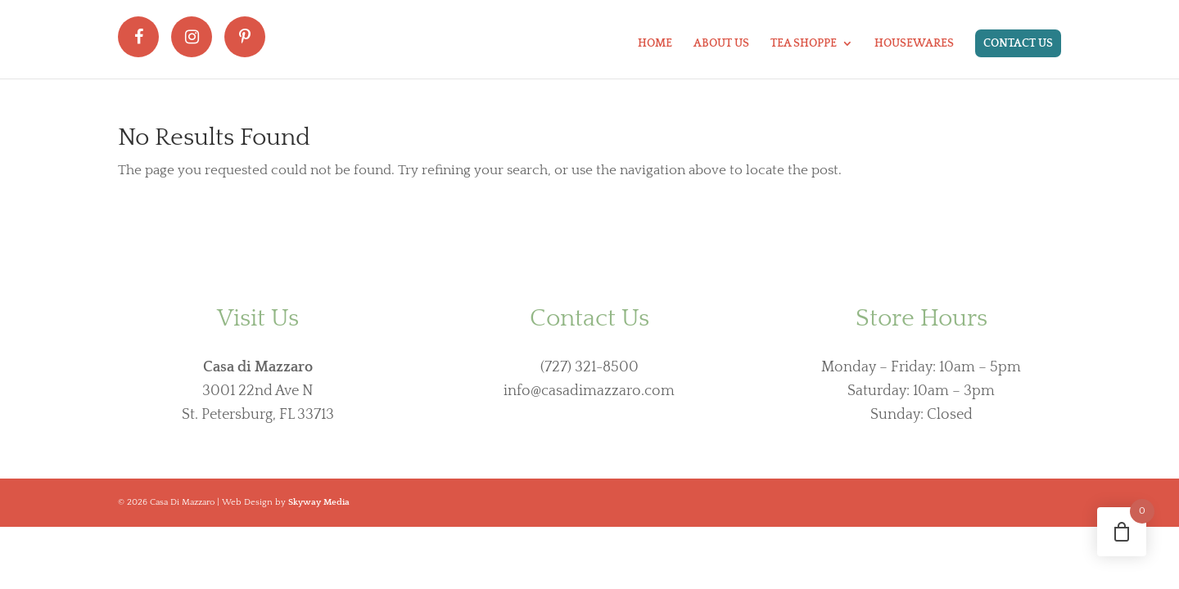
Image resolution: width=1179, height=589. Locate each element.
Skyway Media (319, 502)
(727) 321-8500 (589, 367)
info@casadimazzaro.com (589, 391)
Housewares (914, 44)
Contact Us (1018, 43)
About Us (721, 44)
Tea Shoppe (803, 44)
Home (655, 44)
